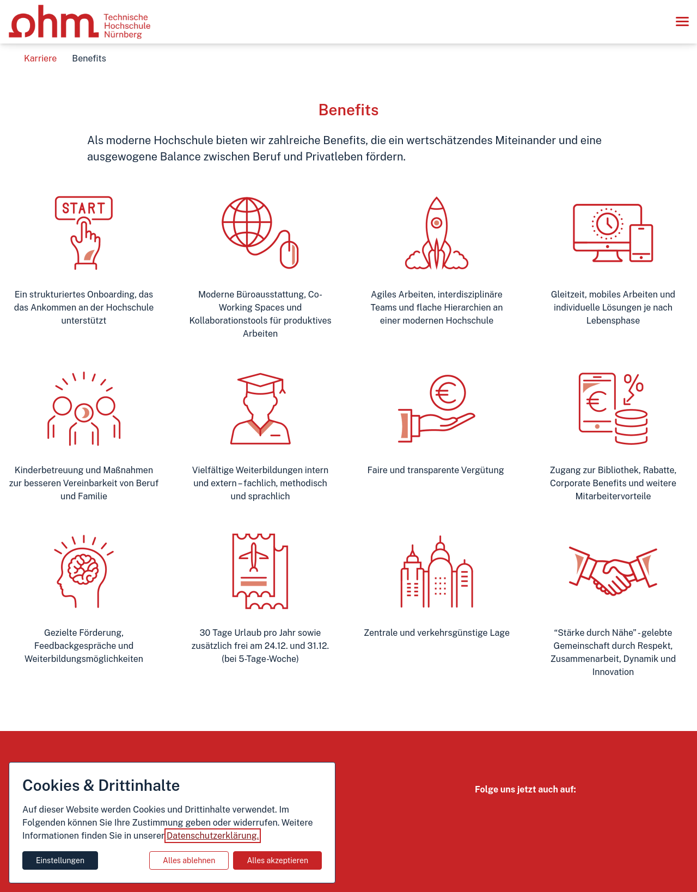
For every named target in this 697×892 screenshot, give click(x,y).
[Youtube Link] (507, 813)
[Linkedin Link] (555, 813)
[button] (681, 21)
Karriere (40, 58)
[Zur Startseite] (80, 21)
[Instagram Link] (483, 813)
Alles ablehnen (189, 860)
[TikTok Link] (531, 813)
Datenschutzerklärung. (213, 836)
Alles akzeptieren (277, 860)
